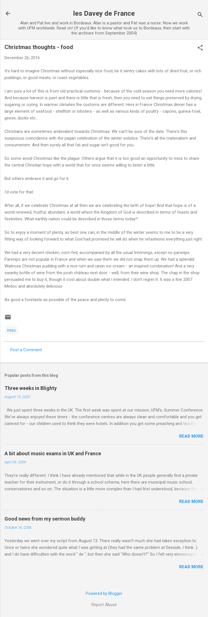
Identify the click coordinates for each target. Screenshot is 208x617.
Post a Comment (26, 349)
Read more (191, 436)
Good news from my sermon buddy (44, 519)
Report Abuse (104, 604)
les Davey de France (104, 13)
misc (11, 330)
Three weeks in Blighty (30, 388)
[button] (200, 48)
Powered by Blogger (104, 593)
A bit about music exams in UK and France (52, 453)
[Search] (200, 15)
